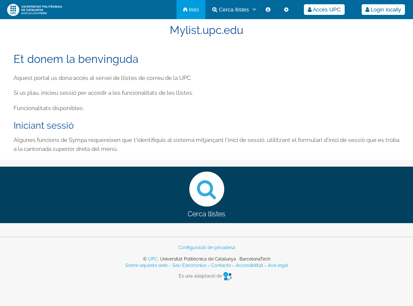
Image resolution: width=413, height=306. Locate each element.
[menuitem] (191, 9)
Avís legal (278, 265)
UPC (153, 259)
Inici (191, 9)
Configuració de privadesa (206, 247)
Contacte (221, 265)
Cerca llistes (230, 9)
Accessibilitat (249, 265)
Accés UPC (324, 9)
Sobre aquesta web (146, 265)
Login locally (383, 9)
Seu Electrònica (189, 265)
